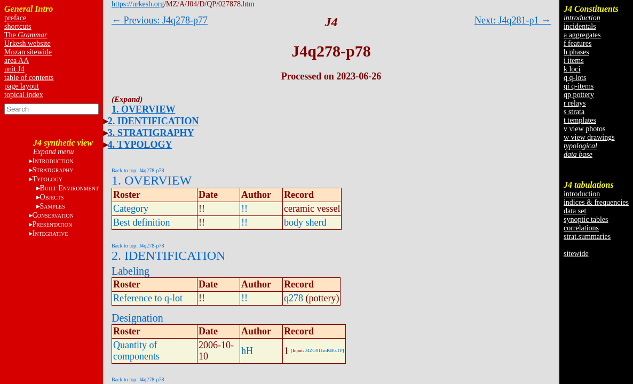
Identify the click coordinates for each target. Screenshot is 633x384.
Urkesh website (27, 43)
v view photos (585, 129)
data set (575, 211)
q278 (293, 298)
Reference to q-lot (148, 298)
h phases (576, 52)
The (26, 35)
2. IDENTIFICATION (153, 121)
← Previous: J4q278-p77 (160, 20)
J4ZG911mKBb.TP (324, 350)
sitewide (576, 254)
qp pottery (579, 95)
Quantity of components (136, 351)
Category (130, 208)
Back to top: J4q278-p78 (138, 170)
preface (15, 18)
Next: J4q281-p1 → (512, 20)
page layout (21, 86)
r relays (575, 103)
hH (247, 351)
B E (69, 188)
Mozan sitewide (28, 52)
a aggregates (582, 35)
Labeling (130, 271)
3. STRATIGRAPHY (151, 132)
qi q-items (579, 86)
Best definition (141, 222)
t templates (580, 120)
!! (244, 208)
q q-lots (575, 78)
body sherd (305, 222)
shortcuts (17, 26)
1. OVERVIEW (143, 109)
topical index (23, 95)
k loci (572, 69)
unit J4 (14, 69)
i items (574, 61)
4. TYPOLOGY (140, 144)
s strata (574, 112)
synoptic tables (586, 219)
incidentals (580, 26)
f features (577, 43)
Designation (137, 318)
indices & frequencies (596, 202)
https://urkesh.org (138, 4)
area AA (16, 61)
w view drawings (589, 137)
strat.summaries (587, 237)
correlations (581, 228)
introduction (582, 194)
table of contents (29, 78)
